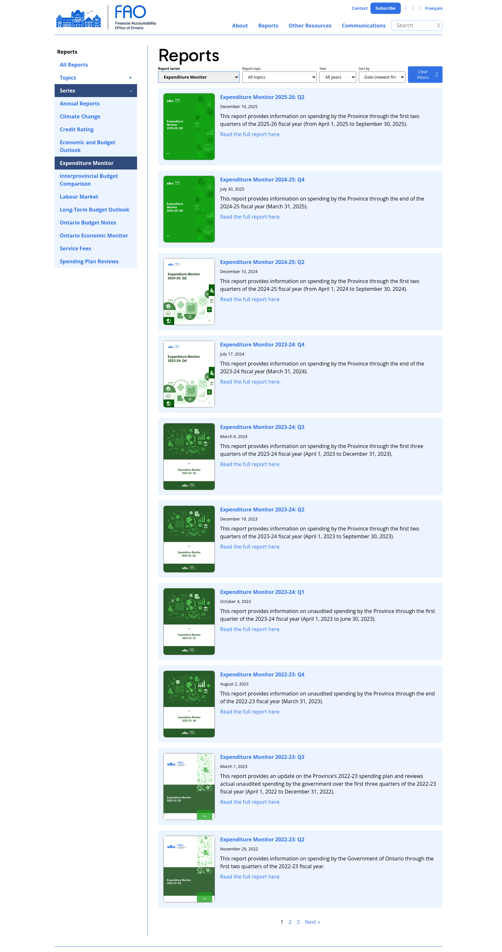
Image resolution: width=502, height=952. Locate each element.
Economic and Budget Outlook (87, 146)
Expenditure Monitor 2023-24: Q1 (262, 592)
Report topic (251, 68)
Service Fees (75, 248)
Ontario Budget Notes (88, 222)
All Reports (74, 64)
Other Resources (310, 25)
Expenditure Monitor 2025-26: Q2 (262, 97)
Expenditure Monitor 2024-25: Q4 (262, 179)
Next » (312, 921)
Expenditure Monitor (86, 163)
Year (322, 68)
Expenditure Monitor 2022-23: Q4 (262, 674)
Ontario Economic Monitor (94, 235)
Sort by (364, 68)
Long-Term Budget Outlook (94, 209)
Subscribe (386, 8)
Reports (268, 25)
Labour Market (79, 196)
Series (67, 90)
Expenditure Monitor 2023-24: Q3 (262, 427)
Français (434, 8)
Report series (169, 68)
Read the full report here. (250, 134)
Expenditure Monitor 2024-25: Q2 (262, 262)
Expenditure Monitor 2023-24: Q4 (262, 344)
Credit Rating (77, 129)
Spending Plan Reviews (89, 261)
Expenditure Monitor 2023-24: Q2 (262, 509)
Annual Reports (80, 103)
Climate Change (80, 116)
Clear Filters (423, 74)
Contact (360, 8)
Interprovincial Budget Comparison (89, 179)
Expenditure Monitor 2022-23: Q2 (262, 839)
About (240, 25)
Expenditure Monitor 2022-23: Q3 (262, 757)
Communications (364, 25)
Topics (68, 77)
